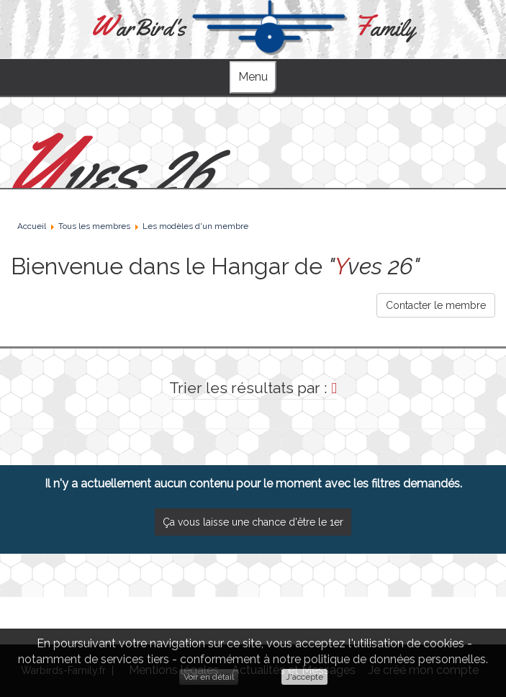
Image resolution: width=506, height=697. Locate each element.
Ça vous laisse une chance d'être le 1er (253, 522)
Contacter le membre (436, 305)
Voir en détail (209, 677)
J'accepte (304, 677)
